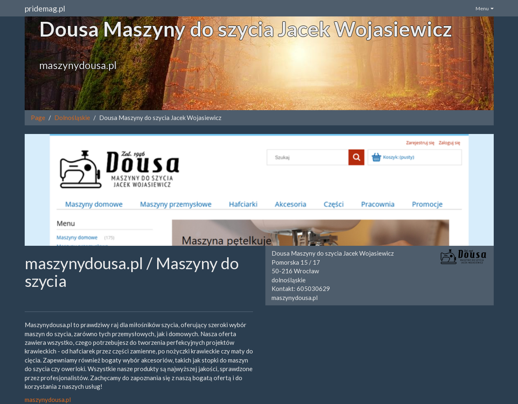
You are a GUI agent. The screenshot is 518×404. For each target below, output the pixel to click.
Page (38, 117)
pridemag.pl (45, 8)
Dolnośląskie (72, 117)
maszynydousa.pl (48, 399)
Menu (485, 8)
